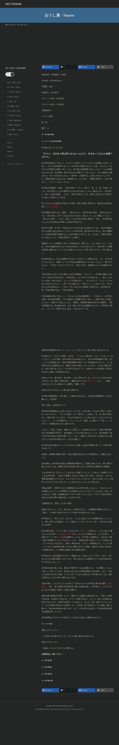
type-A (9, 143)
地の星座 (60, 98)
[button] (9, 74)
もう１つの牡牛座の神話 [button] (51, 141)
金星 (51, 87)
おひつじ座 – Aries (14, 82)
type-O (9, 151)
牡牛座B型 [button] (47, 667)
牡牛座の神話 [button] (48, 134)
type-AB (10, 156)
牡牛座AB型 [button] (47, 680)
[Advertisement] (59, 43)
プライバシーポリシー (15, 164)
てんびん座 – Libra (13, 111)
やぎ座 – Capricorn (14, 125)
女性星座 (54, 92)
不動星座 (60, 104)
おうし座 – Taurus (13, 87)
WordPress (47, 709)
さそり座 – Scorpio (14, 115)
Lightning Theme (59, 709)
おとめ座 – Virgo (13, 106)
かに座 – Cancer (13, 97)
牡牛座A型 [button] (47, 660)
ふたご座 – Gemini (13, 92)
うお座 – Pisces (12, 134)
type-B (9, 147)
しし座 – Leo (11, 101)
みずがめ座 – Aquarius (15, 130)
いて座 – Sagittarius (14, 120)
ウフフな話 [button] (47, 624)
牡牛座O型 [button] (47, 674)
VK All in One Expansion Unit (74, 709)
